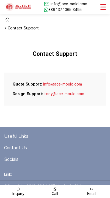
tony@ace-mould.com (64, 94)
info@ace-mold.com (69, 4)
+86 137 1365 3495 (65, 9)
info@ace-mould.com (62, 84)
